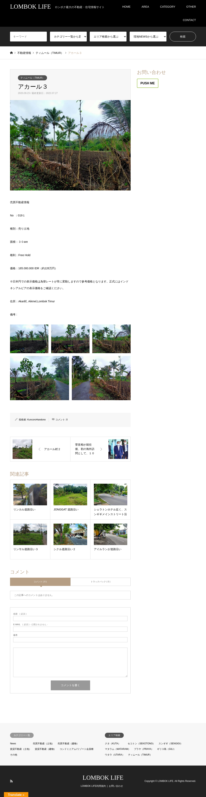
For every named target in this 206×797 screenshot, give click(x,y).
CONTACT (189, 20)
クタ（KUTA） (112, 743)
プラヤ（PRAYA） (143, 749)
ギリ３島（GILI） (166, 749)
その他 (13, 754)
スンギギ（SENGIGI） (171, 743)
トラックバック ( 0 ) (100, 581)
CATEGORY (167, 6)
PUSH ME (147, 83)
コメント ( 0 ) (40, 581)
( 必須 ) (19, 614)
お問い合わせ (116, 786)
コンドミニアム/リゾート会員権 (76, 749)
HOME (126, 6)
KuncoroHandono (36, 419)
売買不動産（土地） (43, 743)
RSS (11, 781)
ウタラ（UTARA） (115, 754)
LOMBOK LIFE (103, 777)
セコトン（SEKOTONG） (141, 743)
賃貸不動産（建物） (45, 749)
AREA (145, 6)
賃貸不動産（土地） (20, 749)
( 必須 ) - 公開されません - (30, 624)
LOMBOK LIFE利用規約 (93, 786)
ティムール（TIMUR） (32, 77)
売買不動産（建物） (68, 743)
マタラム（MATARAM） (117, 749)
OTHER (191, 6)
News (13, 743)
